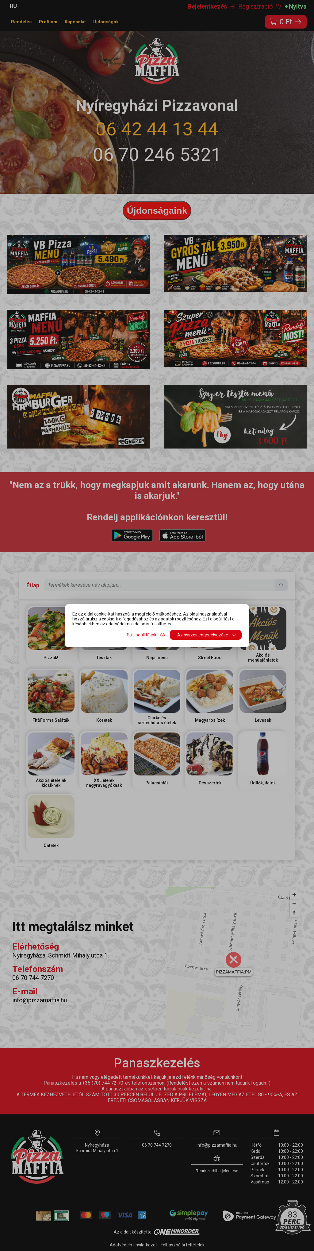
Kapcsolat (75, 22)
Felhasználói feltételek (183, 1244)
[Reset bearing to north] (294, 912)
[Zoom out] (294, 903)
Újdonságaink (157, 210)
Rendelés (21, 22)
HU (13, 6)
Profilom (48, 22)
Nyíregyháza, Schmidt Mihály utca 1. (60, 955)
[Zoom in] (294, 894)
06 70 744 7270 (33, 977)
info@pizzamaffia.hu (39, 1000)
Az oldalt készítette (157, 1232)
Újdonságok (106, 22)
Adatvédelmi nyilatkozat (133, 1244)
